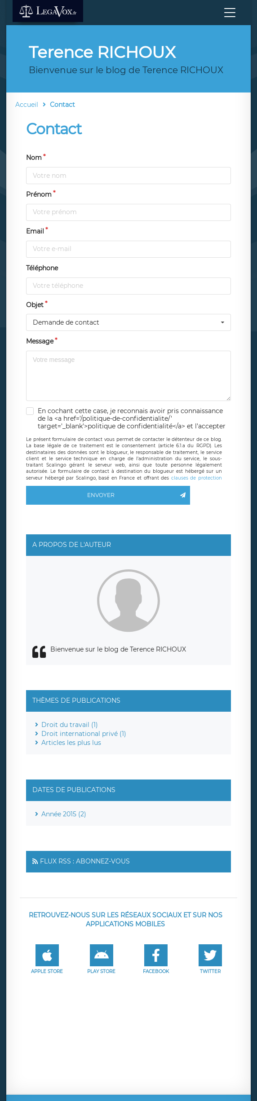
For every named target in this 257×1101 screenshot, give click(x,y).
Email (35, 231)
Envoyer (138, 495)
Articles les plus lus (71, 743)
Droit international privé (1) (83, 734)
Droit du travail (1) (69, 725)
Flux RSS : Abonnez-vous (85, 861)
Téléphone (42, 268)
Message (39, 341)
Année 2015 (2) (63, 814)
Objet (35, 305)
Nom (34, 158)
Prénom (39, 194)
